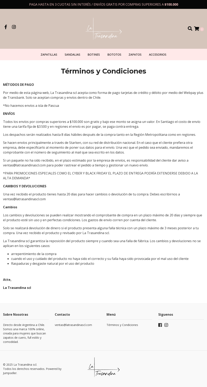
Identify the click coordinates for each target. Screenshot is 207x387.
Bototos (114, 54)
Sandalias (72, 54)
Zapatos (135, 54)
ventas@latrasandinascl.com (73, 325)
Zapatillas (49, 54)
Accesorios (157, 54)
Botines (94, 54)
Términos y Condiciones (122, 325)
